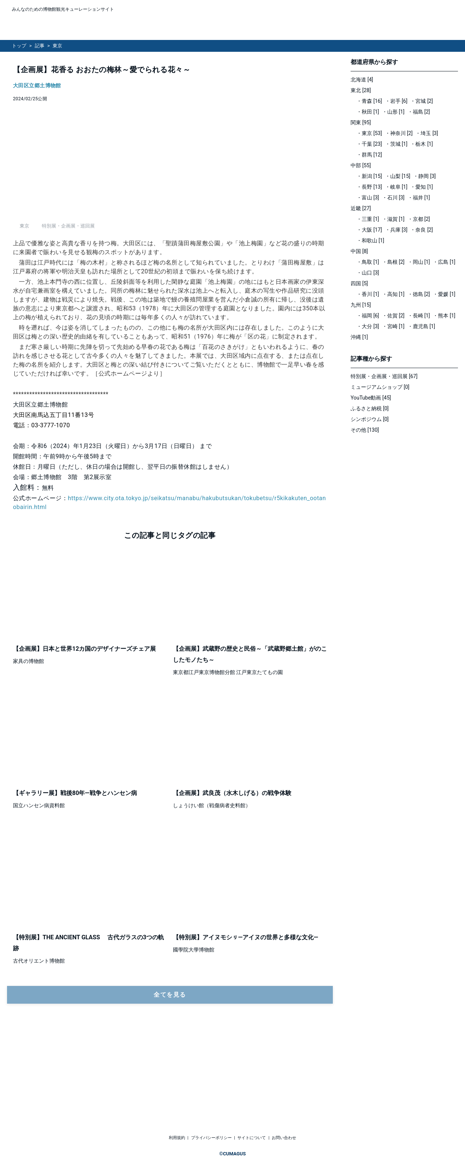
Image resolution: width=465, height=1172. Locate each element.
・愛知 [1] (421, 187)
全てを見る (170, 1076)
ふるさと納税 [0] (370, 408)
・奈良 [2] (421, 230)
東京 (57, 45)
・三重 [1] (368, 219)
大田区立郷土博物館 (37, 85)
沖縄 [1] (359, 337)
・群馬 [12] (369, 155)
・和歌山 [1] (370, 240)
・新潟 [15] (369, 176)
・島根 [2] (393, 262)
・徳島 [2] (419, 294)
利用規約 (177, 1138)
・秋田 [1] (368, 112)
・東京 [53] (369, 133)
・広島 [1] (444, 262)
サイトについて (251, 1138)
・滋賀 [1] (393, 219)
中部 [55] (361, 165)
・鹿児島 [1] (421, 326)
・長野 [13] (369, 187)
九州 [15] (361, 305)
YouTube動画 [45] (371, 398)
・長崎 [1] (419, 316)
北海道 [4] (362, 79)
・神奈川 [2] (399, 133)
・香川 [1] (368, 294)
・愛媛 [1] (444, 294)
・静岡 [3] (424, 176)
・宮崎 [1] (393, 326)
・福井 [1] (419, 198)
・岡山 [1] (419, 262)
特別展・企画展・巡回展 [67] (384, 376)
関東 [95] (361, 122)
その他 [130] (365, 430)
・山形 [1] (393, 112)
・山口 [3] (368, 273)
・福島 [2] (419, 112)
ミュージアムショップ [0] (380, 387)
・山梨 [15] (398, 176)
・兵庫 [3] (396, 230)
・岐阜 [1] (396, 187)
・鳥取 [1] (368, 262)
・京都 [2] (419, 219)
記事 (39, 45)
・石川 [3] (393, 198)
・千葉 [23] (369, 144)
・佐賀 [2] (393, 316)
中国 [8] (359, 251)
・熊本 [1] (444, 316)
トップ (19, 45)
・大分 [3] (368, 326)
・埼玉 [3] (426, 133)
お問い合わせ (284, 1138)
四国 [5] (359, 283)
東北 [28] (361, 90)
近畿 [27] (361, 208)
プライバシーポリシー (211, 1138)
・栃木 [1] (421, 144)
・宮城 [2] (421, 101)
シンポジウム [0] (370, 419)
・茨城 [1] (396, 144)
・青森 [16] (369, 101)
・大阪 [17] (369, 230)
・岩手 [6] (396, 101)
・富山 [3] (368, 198)
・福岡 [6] (368, 316)
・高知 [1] (393, 294)
